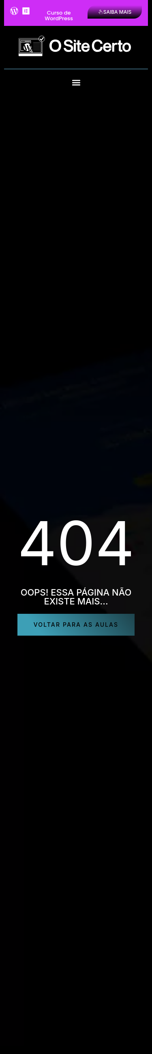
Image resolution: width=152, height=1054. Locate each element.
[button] (76, 82)
